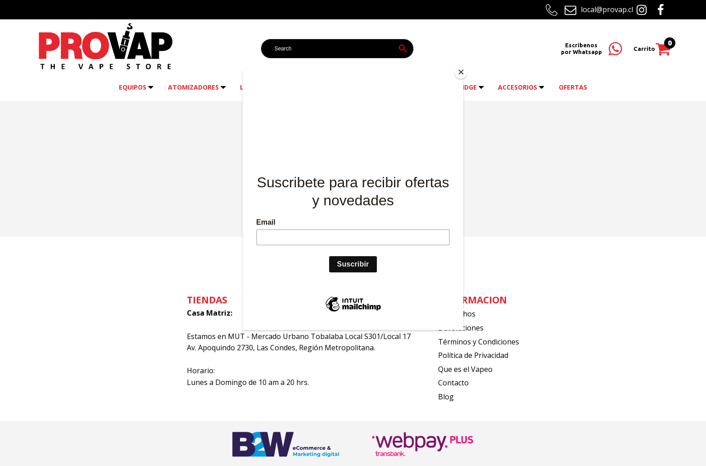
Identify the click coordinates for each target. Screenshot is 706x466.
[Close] (461, 72)
